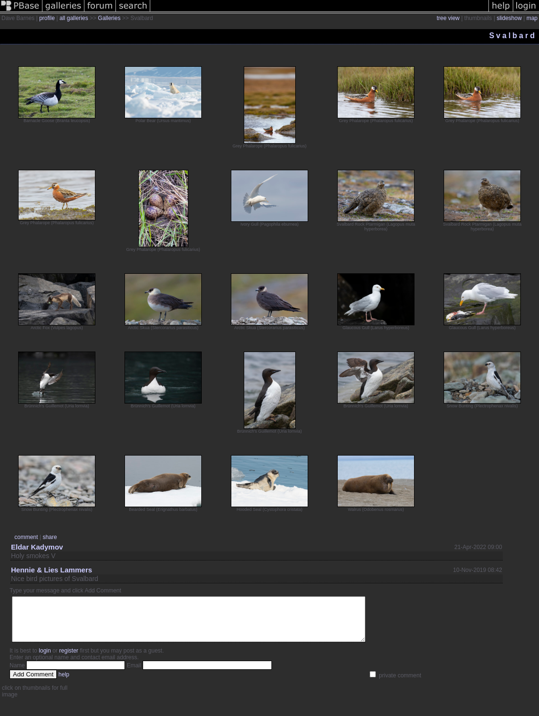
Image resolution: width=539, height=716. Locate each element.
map (532, 18)
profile (47, 18)
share (49, 537)
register (68, 659)
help (64, 683)
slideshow (509, 18)
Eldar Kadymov (37, 547)
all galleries (74, 18)
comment (26, 537)
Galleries (109, 18)
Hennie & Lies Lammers (51, 570)
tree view (448, 18)
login (45, 659)
